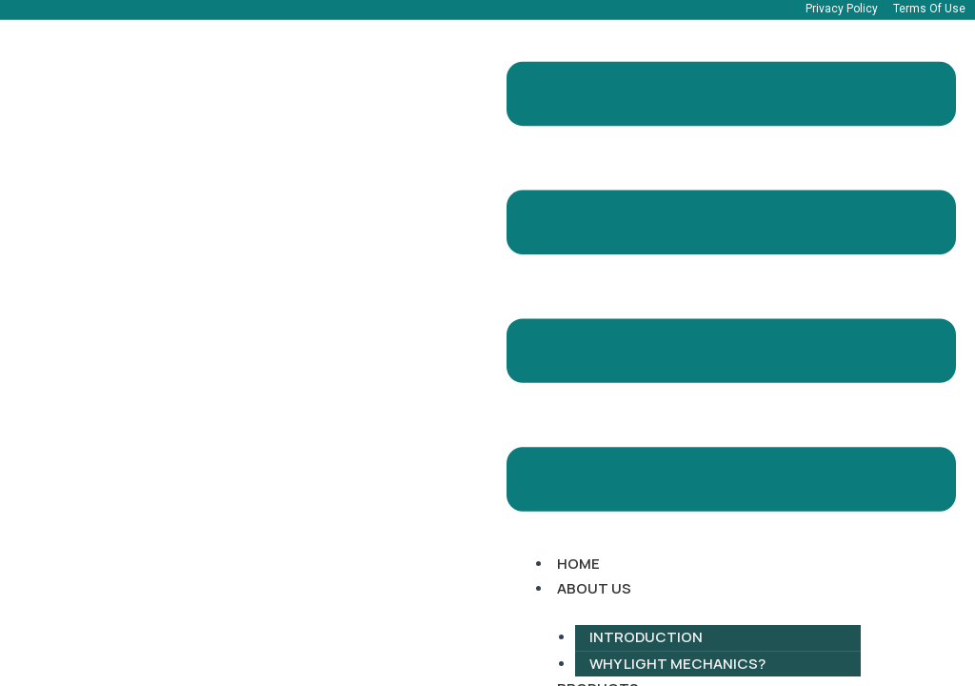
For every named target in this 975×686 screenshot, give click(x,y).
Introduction (646, 637)
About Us (594, 588)
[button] (731, 291)
